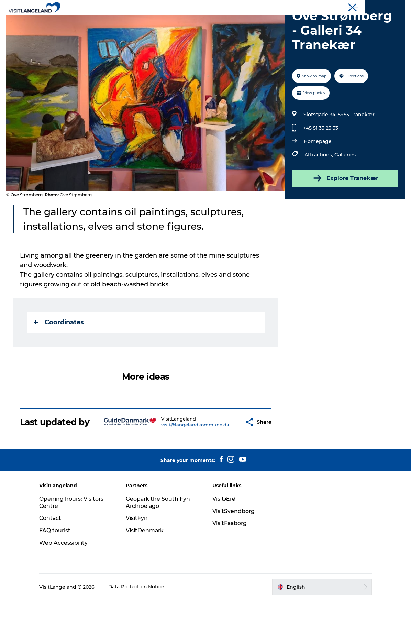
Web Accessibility (67, 585)
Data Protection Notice (140, 629)
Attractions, (319, 187)
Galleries (344, 187)
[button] (223, 460)
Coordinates (60, 355)
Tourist (397, 6)
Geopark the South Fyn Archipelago (160, 545)
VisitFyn (139, 560)
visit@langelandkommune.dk (178, 462)
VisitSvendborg (233, 554)
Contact (54, 560)
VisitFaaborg (230, 566)
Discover (116, 22)
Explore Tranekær (344, 210)
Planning (294, 22)
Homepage (317, 174)
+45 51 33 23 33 (320, 160)
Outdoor (206, 22)
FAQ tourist (59, 573)
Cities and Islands (161, 22)
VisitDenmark (147, 573)
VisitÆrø (224, 541)
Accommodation (249, 22)
